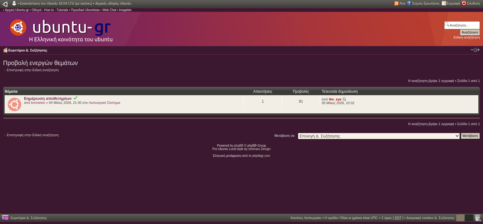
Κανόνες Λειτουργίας (305, 218)
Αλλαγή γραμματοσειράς (475, 50)
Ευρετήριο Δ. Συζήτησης (27, 50)
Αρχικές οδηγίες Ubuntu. (113, 3)
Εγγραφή (453, 3)
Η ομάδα (331, 218)
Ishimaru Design (259, 149)
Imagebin (125, 10)
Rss (402, 3)
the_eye (335, 99)
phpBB (238, 145)
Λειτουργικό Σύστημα (104, 102)
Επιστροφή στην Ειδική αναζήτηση (33, 70)
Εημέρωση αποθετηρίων (47, 98)
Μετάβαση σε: (284, 135)
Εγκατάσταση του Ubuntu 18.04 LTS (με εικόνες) (56, 3)
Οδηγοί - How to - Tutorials (50, 10)
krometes (38, 102)
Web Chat (109, 10)
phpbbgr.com (261, 155)
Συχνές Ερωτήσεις (426, 3)
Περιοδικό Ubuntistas (85, 10)
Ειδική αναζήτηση (467, 37)
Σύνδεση (473, 3)
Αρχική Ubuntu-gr (17, 10)
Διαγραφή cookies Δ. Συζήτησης (430, 218)
